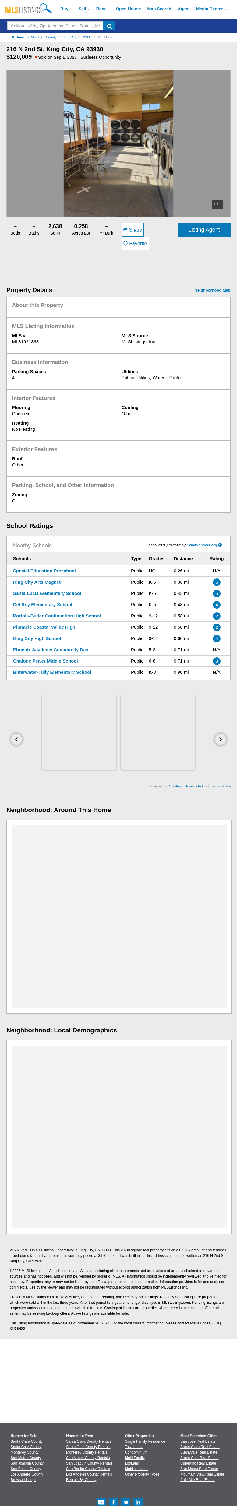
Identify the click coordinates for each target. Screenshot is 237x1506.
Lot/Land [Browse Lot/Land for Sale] (132, 1463)
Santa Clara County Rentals (88, 1441)
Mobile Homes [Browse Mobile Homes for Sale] (136, 1469)
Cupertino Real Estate (198, 1463)
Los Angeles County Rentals (89, 1474)
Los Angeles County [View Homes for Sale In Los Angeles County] (27, 1474)
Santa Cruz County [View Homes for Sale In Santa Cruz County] (26, 1447)
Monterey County (44, 37)
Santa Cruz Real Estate (199, 1458)
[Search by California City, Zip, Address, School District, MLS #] (55, 25)
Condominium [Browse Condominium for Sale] (136, 1452)
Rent (101, 8)
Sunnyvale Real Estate (198, 1452)
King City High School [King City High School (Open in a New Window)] (37, 638)
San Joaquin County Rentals (89, 1463)
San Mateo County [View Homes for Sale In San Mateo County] (26, 1458)
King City (69, 37)
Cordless (175, 786)
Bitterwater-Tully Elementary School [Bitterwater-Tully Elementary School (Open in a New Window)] (52, 672)
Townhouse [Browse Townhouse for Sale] (134, 1447)
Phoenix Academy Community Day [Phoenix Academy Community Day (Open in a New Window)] (50, 649)
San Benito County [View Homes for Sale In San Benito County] (26, 1469)
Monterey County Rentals (86, 1452)
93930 (87, 37)
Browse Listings (23, 1480)
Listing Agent (204, 230)
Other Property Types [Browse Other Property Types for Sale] (142, 1474)
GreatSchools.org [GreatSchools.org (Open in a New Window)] (201, 545)
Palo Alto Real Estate (197, 1480)
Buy (64, 8)
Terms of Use (221, 786)
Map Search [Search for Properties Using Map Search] (159, 8)
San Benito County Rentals (88, 1469)
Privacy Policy (196, 786)
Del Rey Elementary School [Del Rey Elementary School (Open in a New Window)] (42, 604)
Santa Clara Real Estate (200, 1447)
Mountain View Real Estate (202, 1474)
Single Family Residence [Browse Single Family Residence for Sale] (145, 1441)
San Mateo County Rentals (88, 1458)
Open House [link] (128, 8)
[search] (109, 25)
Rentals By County (81, 1480)
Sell (82, 8)
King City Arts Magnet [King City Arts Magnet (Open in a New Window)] (37, 582)
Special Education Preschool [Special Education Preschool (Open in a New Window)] (44, 570)
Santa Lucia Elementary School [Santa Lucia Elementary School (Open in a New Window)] (47, 593)
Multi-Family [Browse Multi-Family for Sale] (135, 1458)
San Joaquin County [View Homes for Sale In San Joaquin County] (27, 1463)
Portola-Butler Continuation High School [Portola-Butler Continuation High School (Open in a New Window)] (57, 615)
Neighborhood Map (213, 290)
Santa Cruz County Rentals (88, 1447)
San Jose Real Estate (197, 1441)
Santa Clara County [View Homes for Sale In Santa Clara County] (27, 1441)
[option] (118, 143)
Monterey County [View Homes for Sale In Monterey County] (24, 1452)
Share (132, 229)
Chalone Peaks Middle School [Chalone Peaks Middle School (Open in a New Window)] (45, 660)
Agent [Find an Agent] (184, 8)
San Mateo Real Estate (199, 1469)
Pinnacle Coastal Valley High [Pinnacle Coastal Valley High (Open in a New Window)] (44, 627)
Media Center (209, 8)
